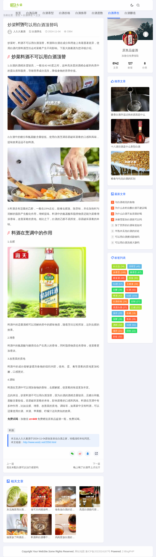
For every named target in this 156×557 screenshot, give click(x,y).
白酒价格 (64, 13)
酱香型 (136, 272)
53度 (117, 284)
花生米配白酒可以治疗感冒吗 (22, 467)
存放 (133, 278)
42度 (131, 325)
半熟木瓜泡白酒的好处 (127, 231)
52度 (132, 295)
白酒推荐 (81, 13)
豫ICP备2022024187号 (97, 551)
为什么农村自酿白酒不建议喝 (131, 208)
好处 (117, 336)
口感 (135, 307)
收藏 (131, 313)
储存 (117, 331)
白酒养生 (113, 13)
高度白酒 (120, 307)
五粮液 (132, 284)
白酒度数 (97, 13)
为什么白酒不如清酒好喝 (128, 213)
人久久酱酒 (19, 31)
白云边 (119, 266)
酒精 (117, 325)
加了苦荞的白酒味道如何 (128, 225)
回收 (131, 331)
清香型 (134, 266)
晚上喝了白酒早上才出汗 (86, 467)
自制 (135, 301)
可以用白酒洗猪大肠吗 (127, 242)
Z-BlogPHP (128, 551)
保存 (117, 313)
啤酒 (117, 295)
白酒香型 (48, 13)
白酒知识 (21, 23)
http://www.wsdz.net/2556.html (39, 442)
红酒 (131, 289)
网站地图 (80, 551)
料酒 (11, 430)
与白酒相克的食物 (125, 202)
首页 (18, 13)
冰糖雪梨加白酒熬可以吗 (128, 219)
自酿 (117, 289)
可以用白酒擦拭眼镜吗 (127, 236)
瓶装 (131, 319)
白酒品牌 (31, 13)
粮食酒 (119, 278)
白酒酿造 (130, 13)
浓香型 (119, 272)
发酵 (117, 319)
